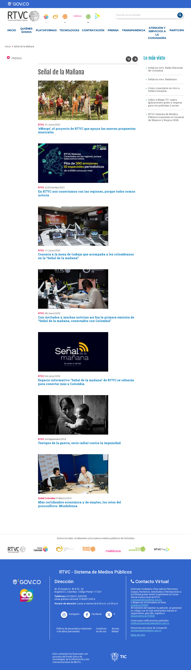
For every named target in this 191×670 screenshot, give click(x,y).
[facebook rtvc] (93, 613)
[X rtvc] (110, 613)
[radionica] (77, 16)
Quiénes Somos (26, 30)
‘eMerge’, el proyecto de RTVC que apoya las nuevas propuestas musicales (87, 130)
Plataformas (46, 30)
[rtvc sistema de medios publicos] (26, 582)
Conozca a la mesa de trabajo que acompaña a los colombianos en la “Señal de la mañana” (86, 256)
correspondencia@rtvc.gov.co (146, 600)
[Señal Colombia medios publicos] (17, 549)
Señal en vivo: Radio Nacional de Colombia (165, 69)
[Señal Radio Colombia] (89, 549)
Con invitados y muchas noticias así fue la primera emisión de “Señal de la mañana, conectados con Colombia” (86, 319)
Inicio (11, 30)
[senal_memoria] (88, 16)
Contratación (93, 30)
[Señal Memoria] (137, 549)
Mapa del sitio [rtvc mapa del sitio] (138, 635)
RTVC (41, 124)
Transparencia (133, 30)
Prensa (113, 30)
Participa (177, 30)
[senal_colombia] (45, 16)
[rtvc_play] (97, 16)
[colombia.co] (26, 595)
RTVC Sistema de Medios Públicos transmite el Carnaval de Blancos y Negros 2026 (166, 117)
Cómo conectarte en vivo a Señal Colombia (163, 89)
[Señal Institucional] (65, 549)
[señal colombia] (41, 549)
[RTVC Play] (161, 549)
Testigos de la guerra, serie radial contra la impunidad (79, 443)
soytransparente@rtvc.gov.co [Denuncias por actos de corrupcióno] (146, 630)
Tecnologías (69, 30)
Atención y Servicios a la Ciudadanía (157, 33)
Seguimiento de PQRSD (143, 616)
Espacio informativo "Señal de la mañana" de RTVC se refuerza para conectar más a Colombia (86, 382)
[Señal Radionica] (113, 550)
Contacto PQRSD (139, 605)
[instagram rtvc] (70, 613)
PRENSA (17, 58)
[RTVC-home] (25, 16)
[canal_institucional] (55, 16)
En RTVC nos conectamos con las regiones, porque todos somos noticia (86, 193)
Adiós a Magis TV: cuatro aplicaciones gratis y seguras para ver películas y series (165, 102)
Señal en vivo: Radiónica (162, 79)
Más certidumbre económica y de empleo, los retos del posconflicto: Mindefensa (79, 504)
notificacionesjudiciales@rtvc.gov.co (150, 623)
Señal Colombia (46, 498)
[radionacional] (65, 16)
